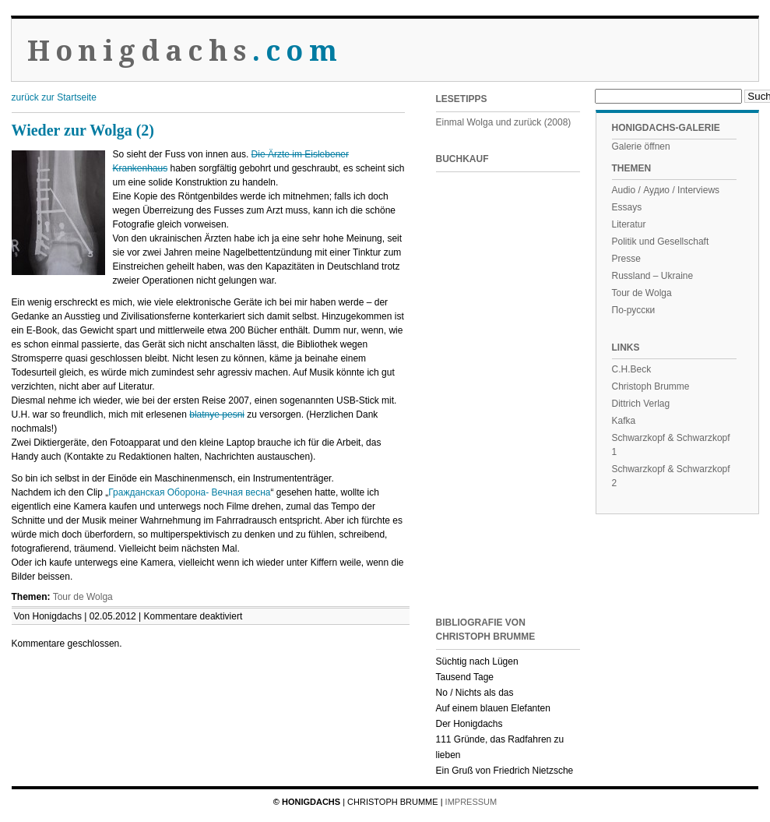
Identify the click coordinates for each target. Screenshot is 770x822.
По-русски (634, 310)
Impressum (471, 801)
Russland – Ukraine (653, 275)
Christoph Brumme (651, 386)
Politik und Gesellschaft (660, 241)
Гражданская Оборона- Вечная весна (189, 492)
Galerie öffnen (641, 146)
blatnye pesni (216, 414)
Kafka (624, 420)
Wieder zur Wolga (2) (83, 130)
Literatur (629, 224)
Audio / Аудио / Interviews (666, 190)
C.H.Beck (632, 369)
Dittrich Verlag (641, 403)
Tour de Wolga (83, 596)
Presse (626, 258)
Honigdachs (185, 51)
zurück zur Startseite (54, 97)
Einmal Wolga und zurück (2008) (503, 122)
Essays (627, 207)
